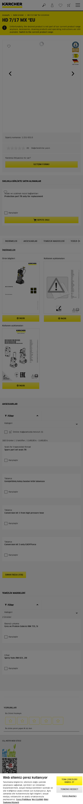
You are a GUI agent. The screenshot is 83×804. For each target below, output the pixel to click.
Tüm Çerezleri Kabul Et (69, 781)
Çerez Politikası (23, 800)
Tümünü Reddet (69, 789)
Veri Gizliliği (37, 800)
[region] (41, 788)
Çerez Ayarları (69, 796)
